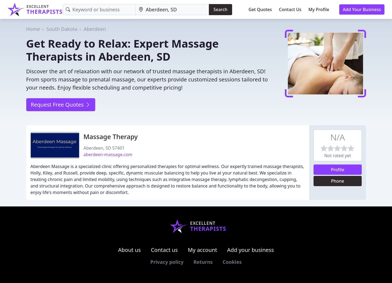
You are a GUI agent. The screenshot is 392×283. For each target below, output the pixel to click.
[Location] (172, 9)
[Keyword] (99, 9)
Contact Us (290, 9)
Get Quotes (260, 9)
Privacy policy (167, 262)
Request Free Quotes (61, 104)
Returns (203, 262)
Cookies (232, 262)
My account (202, 250)
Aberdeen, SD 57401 (104, 148)
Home (33, 29)
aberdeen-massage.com (108, 154)
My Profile (318, 9)
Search (220, 9)
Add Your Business (362, 9)
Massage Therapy (111, 136)
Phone (337, 181)
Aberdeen (95, 29)
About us (129, 250)
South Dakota (61, 29)
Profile (337, 170)
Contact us (164, 250)
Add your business (250, 250)
